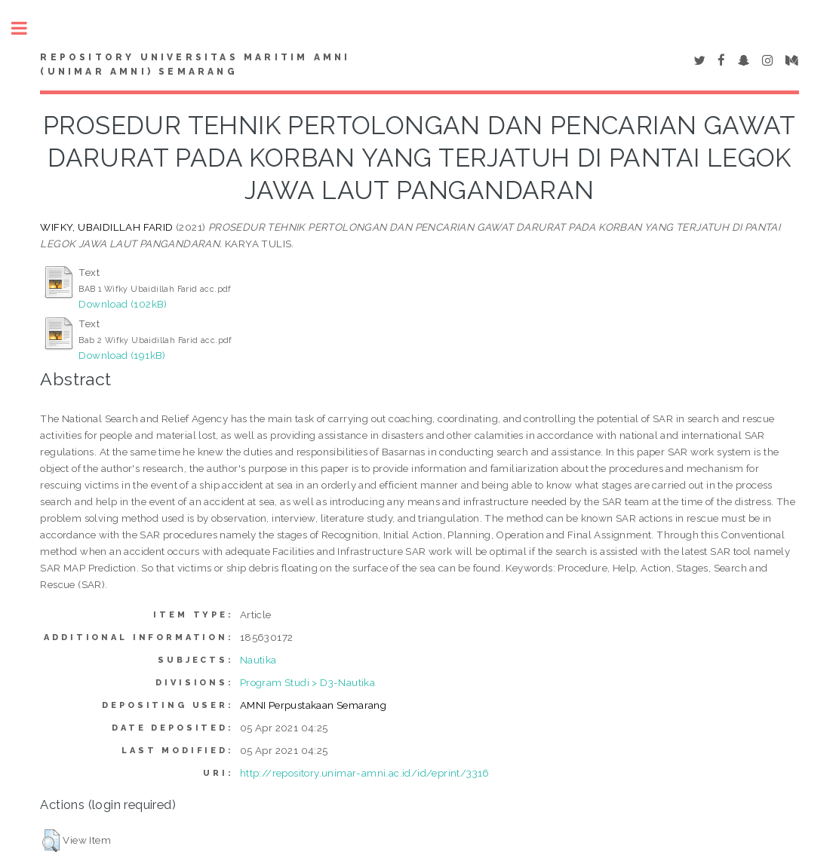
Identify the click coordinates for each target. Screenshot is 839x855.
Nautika (258, 660)
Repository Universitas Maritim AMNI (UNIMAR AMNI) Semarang (195, 65)
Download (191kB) (121, 355)
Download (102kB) (122, 304)
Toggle (27, 28)
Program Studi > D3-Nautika (307, 682)
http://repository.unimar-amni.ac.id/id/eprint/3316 (365, 773)
